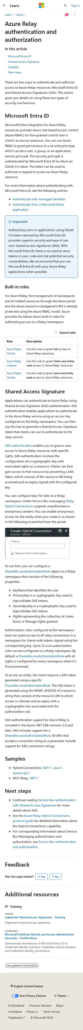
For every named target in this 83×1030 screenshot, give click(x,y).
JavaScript (20, 773)
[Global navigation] (4, 5)
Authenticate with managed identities (39, 199)
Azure (19, 15)
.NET (45, 767)
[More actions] (74, 14)
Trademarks (15, 1017)
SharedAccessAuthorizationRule (27, 571)
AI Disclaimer (16, 1005)
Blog (59, 1005)
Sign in (75, 5)
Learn (8, 15)
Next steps (14, 72)
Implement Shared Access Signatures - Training (35, 917)
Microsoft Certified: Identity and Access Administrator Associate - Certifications (39, 936)
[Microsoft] (41, 5)
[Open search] (65, 5)
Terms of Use (52, 1011)
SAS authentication (18, 445)
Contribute (15, 1011)
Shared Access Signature (23, 62)
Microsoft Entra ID (19, 56)
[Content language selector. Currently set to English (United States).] (27, 986)
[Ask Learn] (67, 14)
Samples (13, 67)
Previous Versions (40, 1005)
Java (56, 767)
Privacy (31, 1011)
